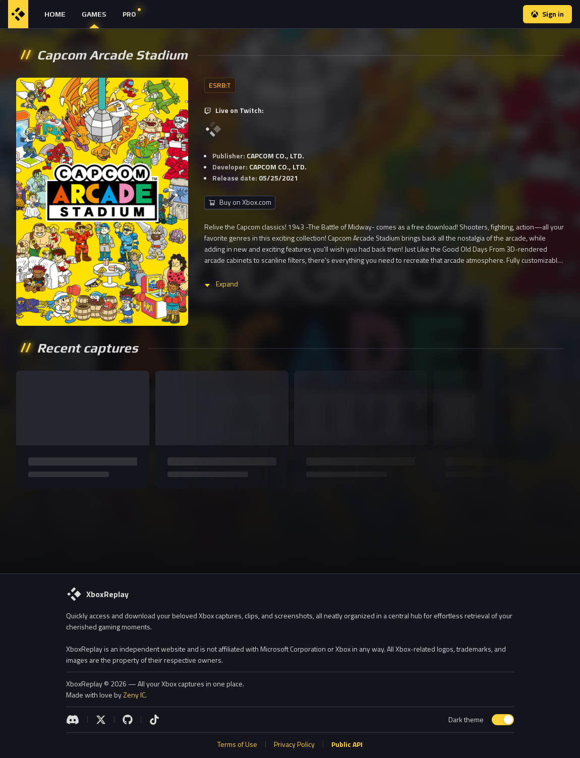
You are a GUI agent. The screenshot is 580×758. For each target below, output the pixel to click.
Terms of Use (237, 744)
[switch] (503, 719)
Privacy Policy (294, 744)
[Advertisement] (290, 527)
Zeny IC (134, 694)
